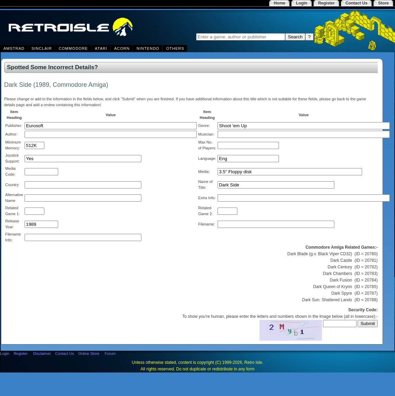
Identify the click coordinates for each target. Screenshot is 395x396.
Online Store (88, 353)
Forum (110, 353)
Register (21, 353)
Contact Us (64, 353)
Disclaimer (42, 353)
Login (4, 353)
